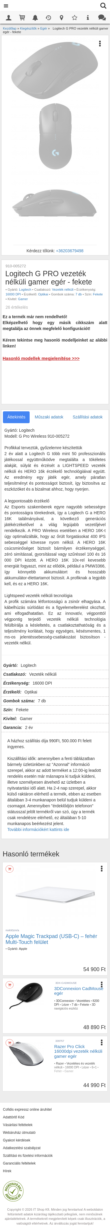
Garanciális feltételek (19, 1163)
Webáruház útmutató (19, 1133)
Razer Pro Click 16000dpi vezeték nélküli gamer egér (78, 1051)
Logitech (25, 289)
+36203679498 (70, 250)
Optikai (43, 294)
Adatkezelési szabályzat (21, 1148)
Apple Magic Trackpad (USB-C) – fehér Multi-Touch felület (51, 939)
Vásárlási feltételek (18, 1125)
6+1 (94, 1067)
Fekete (98, 294)
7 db (78, 294)
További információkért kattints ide (38, 829)
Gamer (23, 299)
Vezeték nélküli (62, 289)
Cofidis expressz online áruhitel (27, 1109)
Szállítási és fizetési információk (28, 1156)
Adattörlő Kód (13, 1117)
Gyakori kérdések (16, 1140)
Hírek (7, 1171)
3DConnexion (65, 1000)
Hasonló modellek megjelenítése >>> (41, 358)
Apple (23, 948)
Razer (60, 1063)
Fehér (58, 1071)
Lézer (65, 1004)
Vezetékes (83, 1000)
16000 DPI (13, 294)
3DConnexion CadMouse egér (79, 991)
